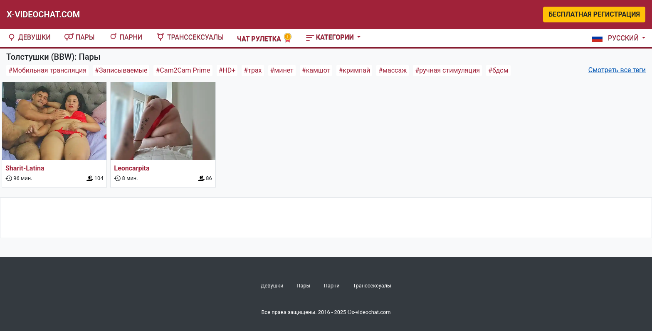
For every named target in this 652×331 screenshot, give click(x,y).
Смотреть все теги (617, 70)
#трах (253, 70)
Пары (79, 37)
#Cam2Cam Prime (183, 70)
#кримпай (354, 70)
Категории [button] (331, 37)
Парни (125, 37)
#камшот (316, 70)
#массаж (392, 70)
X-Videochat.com (43, 14)
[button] (617, 38)
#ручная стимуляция (447, 70)
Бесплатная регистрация (594, 14)
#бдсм (498, 70)
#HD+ (227, 70)
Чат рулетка (265, 38)
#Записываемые (121, 70)
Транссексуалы (190, 37)
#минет (282, 70)
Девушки (29, 37)
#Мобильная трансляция (47, 70)
